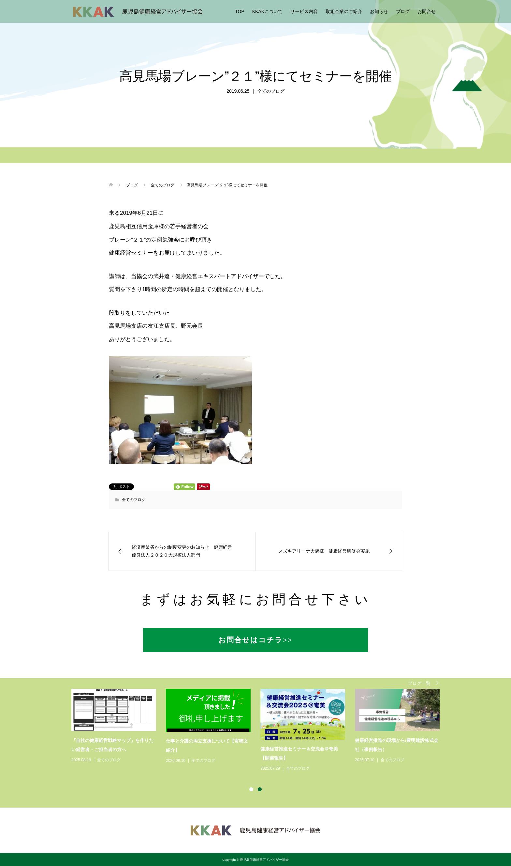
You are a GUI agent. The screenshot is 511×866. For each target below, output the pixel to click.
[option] (260, 730)
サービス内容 (304, 11)
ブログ (403, 11)
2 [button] (260, 789)
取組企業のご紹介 (344, 11)
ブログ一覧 (419, 683)
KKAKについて (267, 11)
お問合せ (426, 11)
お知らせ (379, 11)
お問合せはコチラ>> (255, 640)
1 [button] (251, 789)
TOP (239, 11)
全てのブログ (271, 91)
